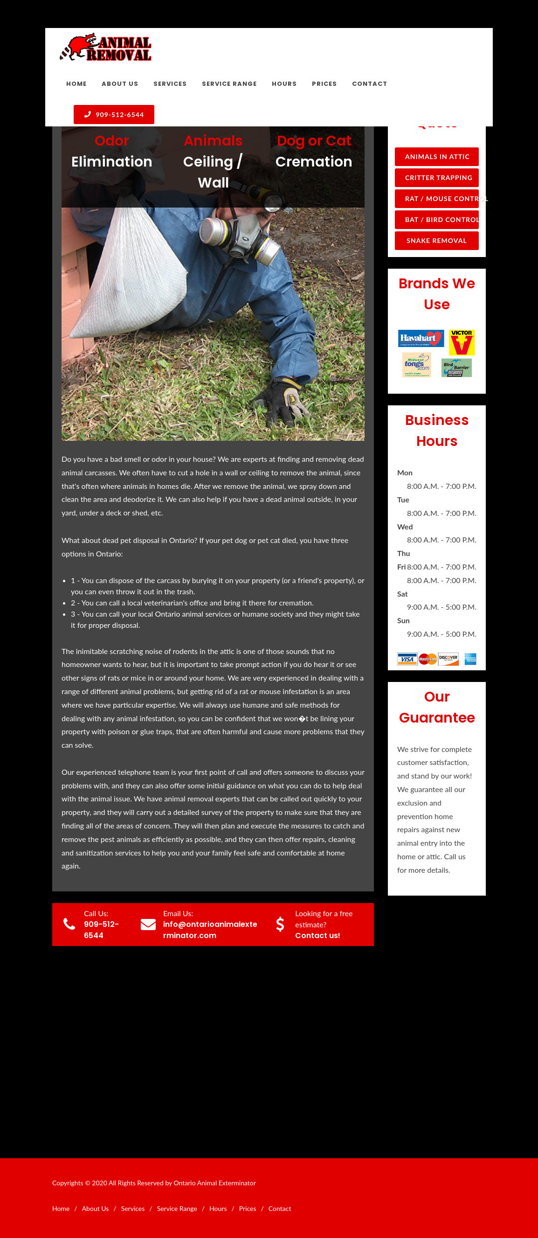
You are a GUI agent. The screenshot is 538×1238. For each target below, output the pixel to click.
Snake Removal (437, 240)
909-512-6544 (114, 114)
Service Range (177, 1208)
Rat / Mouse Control (442, 198)
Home (60, 1208)
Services (133, 1208)
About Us (95, 1208)
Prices (247, 1208)
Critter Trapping (439, 177)
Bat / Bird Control (442, 219)
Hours (218, 1208)
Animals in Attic (437, 156)
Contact (280, 1208)
